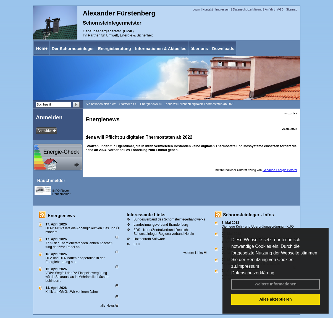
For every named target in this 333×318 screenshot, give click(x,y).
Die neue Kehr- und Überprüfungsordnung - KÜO (258, 226)
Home (42, 48)
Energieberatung (114, 48)
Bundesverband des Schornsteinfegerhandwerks (169, 219)
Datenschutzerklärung (252, 272)
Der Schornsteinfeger (73, 48)
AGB (280, 9)
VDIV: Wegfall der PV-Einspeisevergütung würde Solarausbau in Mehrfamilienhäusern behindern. (77, 277)
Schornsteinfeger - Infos (248, 214)
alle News (109, 306)
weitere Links (194, 253)
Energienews (61, 215)
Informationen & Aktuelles (160, 48)
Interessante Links (146, 214)
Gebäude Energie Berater (280, 170)
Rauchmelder (51, 180)
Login (196, 9)
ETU (136, 244)
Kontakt (208, 9)
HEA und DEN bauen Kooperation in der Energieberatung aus (75, 260)
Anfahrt (269, 9)
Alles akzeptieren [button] (275, 299)
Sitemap (291, 9)
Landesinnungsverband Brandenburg (160, 225)
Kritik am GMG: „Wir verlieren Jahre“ (72, 292)
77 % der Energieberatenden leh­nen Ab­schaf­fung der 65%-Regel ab (79, 245)
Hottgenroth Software (149, 239)
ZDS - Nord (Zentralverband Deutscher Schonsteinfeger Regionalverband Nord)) (163, 232)
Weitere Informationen (276, 284)
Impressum (248, 266)
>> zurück (290, 113)
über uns (199, 48)
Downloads (223, 48)
